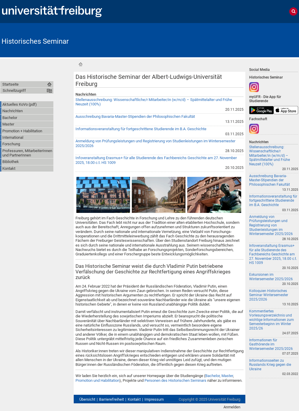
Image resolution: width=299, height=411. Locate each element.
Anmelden (232, 407)
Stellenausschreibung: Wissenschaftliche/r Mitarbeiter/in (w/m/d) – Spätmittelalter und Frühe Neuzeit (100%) (269, 155)
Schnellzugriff (14, 90)
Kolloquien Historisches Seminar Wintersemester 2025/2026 (268, 295)
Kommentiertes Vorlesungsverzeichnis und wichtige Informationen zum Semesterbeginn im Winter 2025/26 (271, 319)
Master (227, 376)
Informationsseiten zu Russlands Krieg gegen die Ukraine (270, 364)
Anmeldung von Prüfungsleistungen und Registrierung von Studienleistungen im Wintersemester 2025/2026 (271, 225)
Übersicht (87, 399)
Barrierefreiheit (111, 399)
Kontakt (134, 399)
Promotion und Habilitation (97, 380)
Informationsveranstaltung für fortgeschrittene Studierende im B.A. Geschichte (140, 129)
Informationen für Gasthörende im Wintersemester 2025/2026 (271, 344)
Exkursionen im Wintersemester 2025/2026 (271, 277)
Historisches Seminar (35, 41)
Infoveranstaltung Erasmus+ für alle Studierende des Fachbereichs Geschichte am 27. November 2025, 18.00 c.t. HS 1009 (273, 254)
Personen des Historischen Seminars (175, 380)
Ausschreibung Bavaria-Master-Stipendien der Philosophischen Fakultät (135, 116)
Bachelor (212, 376)
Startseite (80, 64)
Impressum (154, 399)
